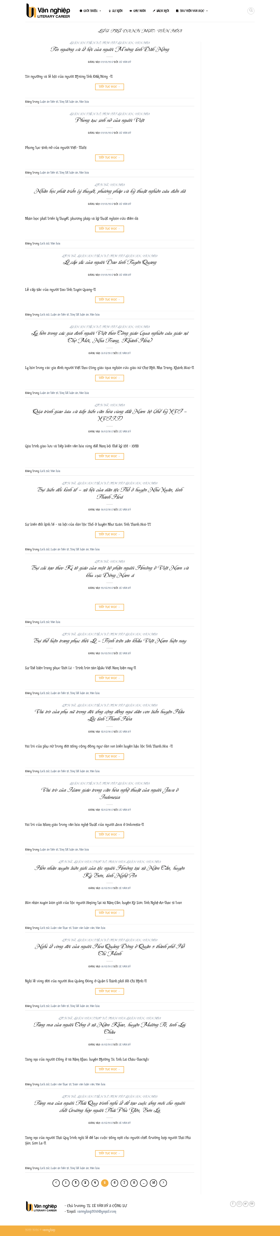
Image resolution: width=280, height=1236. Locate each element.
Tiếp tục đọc (110, 87)
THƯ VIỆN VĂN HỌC (194, 10)
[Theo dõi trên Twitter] (245, 1204)
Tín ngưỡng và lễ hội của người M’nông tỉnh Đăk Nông (110, 49)
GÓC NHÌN (139, 11)
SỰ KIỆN (117, 11)
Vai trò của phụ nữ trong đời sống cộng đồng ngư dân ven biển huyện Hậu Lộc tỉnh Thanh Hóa (109, 715)
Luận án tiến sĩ (85, 43)
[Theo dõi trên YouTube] (252, 1204)
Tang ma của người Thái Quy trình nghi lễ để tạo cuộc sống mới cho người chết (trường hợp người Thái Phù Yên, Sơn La (109, 1106)
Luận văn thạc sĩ (90, 862)
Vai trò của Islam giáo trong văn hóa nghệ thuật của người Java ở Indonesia (109, 793)
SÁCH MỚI (163, 11)
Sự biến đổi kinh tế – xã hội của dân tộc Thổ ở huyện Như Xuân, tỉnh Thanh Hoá (109, 493)
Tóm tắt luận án (117, 43)
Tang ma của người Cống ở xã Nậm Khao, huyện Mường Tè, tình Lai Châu (110, 1028)
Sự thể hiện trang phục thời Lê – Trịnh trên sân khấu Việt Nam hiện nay (109, 640)
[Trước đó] (56, 1183)
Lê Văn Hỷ (125, 62)
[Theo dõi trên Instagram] (239, 1204)
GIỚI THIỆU (93, 10)
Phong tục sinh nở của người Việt (109, 120)
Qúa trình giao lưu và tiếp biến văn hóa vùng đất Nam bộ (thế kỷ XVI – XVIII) (110, 415)
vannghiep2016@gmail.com (96, 1211)
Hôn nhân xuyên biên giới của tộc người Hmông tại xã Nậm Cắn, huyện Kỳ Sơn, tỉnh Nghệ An (109, 871)
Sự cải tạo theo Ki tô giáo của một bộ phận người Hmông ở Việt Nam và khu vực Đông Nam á (109, 571)
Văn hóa (142, 43)
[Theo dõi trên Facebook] (233, 1204)
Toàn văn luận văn (126, 862)
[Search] (250, 10)
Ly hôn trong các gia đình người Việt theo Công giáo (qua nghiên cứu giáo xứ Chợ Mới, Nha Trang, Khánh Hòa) (109, 336)
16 (153, 1183)
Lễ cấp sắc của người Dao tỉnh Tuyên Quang (109, 262)
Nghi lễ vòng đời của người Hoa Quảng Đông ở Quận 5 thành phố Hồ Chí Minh (109, 950)
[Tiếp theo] (163, 1183)
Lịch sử (101, 185)
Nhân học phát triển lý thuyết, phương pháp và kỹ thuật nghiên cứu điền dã (109, 191)
